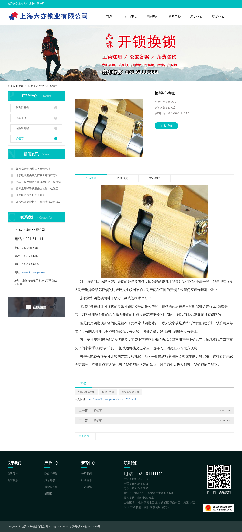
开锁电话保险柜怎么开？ (30, 195)
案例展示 (153, 16)
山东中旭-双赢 (145, 497)
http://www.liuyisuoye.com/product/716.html (112, 399)
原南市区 (175, 502)
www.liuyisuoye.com (33, 272)
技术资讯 (86, 486)
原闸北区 (149, 502)
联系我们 (218, 16)
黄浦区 (165, 502)
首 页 (30, 86)
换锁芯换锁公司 (130, 392)
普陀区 (157, 507)
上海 (157, 502)
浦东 (140, 502)
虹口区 (148, 507)
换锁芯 (53, 86)
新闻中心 (174, 16)
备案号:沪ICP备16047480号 (85, 526)
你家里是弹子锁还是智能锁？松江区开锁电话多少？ (38, 188)
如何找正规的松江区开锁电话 (32, 168)
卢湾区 (185, 502)
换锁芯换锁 (108, 392)
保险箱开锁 (22, 128)
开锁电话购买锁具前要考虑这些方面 (36, 175)
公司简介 (13, 473)
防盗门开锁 (22, 107)
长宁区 (131, 507)
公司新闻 (86, 473)
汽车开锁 (21, 118)
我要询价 (166, 125)
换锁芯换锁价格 (86, 392)
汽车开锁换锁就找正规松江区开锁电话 (38, 182)
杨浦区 (140, 507)
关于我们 (196, 16)
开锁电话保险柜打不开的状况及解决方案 (38, 201)
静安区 (166, 507)
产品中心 (131, 16)
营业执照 (13, 480)
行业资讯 (86, 480)
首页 (109, 16)
